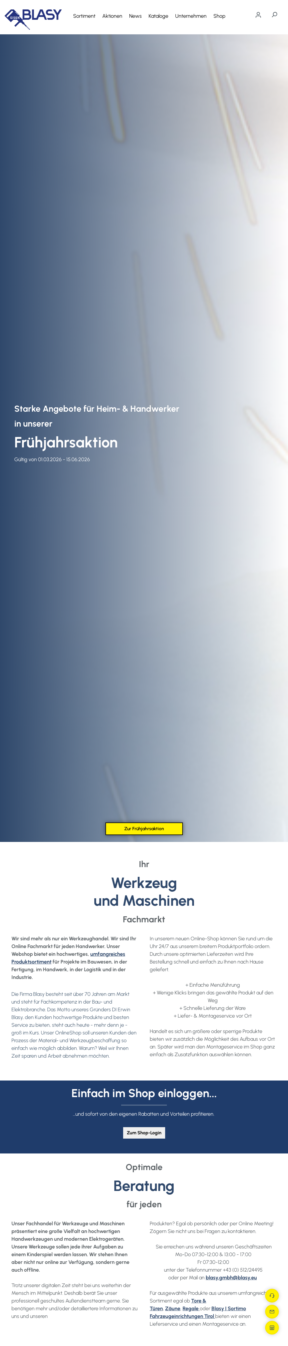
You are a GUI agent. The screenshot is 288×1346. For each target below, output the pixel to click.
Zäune (172, 1308)
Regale (191, 1308)
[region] (144, 438)
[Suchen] (274, 14)
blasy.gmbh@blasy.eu (231, 1277)
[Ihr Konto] (258, 15)
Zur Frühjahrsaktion (144, 828)
